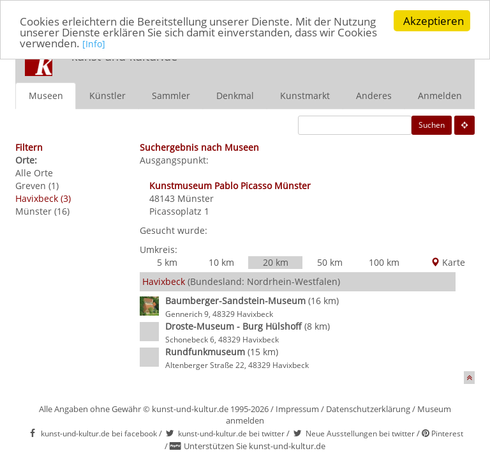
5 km (167, 262)
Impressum (297, 408)
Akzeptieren (433, 20)
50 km (330, 262)
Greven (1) (37, 185)
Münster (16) (42, 210)
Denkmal (235, 95)
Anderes (374, 95)
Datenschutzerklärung (368, 408)
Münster (195, 198)
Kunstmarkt (305, 95)
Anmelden (440, 95)
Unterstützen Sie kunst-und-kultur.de (254, 446)
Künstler (107, 95)
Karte (448, 262)
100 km (384, 262)
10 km (221, 262)
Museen (46, 95)
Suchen (432, 124)
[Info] (93, 44)
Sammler (171, 95)
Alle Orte (34, 172)
